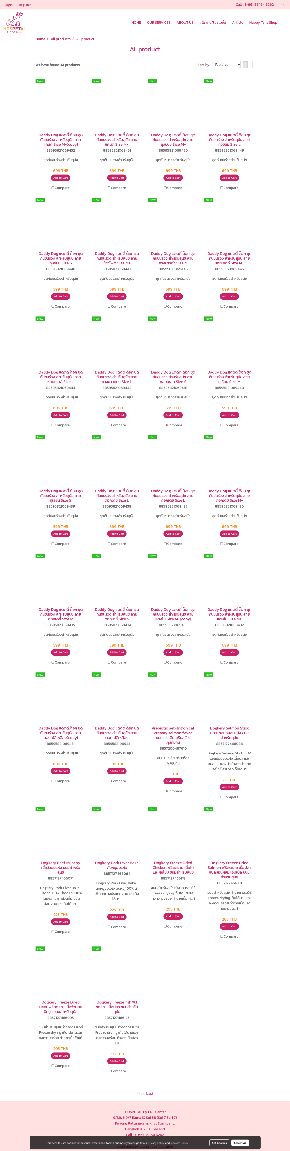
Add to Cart (60, 178)
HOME (136, 22)
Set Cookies (219, 1142)
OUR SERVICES (158, 22)
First (140, 1093)
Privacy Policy (156, 1142)
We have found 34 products (58, 65)
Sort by (205, 64)
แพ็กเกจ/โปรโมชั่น (213, 22)
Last (149, 1093)
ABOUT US (184, 22)
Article (237, 22)
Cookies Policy (179, 1142)
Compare (62, 187)
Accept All (240, 1142)
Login (9, 4)
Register (25, 4)
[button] (283, 22)
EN (281, 5)
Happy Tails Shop (263, 22)
